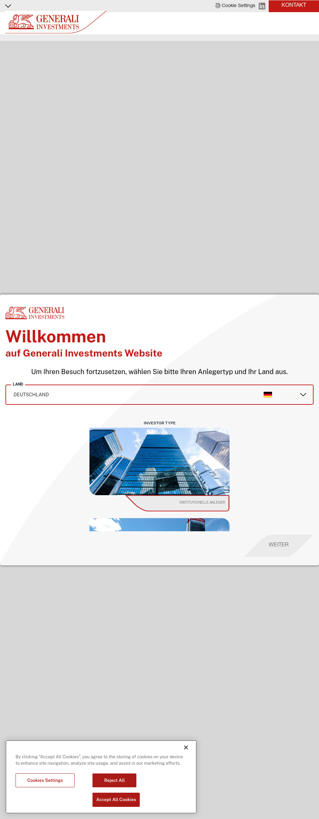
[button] (235, 6)
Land (18, 384)
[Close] (186, 747)
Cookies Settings (45, 780)
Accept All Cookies (116, 799)
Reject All (114, 780)
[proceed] (278, 546)
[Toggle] (310, 23)
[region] (101, 777)
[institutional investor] (187, 503)
